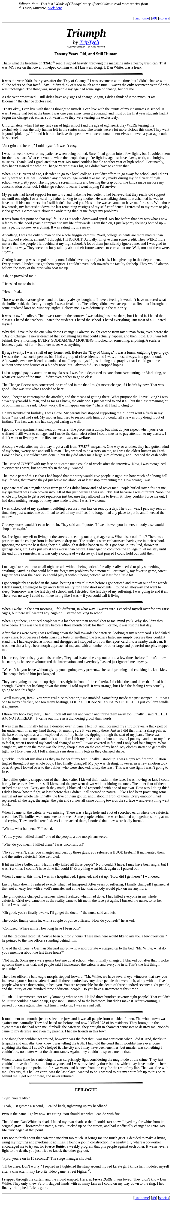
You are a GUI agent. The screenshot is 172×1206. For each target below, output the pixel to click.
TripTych (89, 42)
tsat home (142, 18)
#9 (154, 18)
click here (55, 8)
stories (164, 18)
